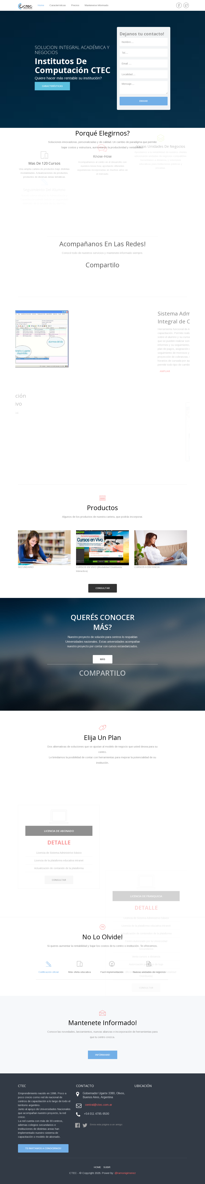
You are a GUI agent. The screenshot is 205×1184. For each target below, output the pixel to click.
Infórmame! (102, 1054)
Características (57, 5)
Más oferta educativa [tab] (79, 967)
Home (97, 1167)
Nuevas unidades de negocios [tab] (149, 967)
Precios (75, 5)
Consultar (102, 588)
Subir (106, 1167)
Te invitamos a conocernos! (43, 1148)
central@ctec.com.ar (98, 1104)
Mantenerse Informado (96, 5)
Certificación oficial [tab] (48, 967)
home (41, 5)
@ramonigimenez (125, 1172)
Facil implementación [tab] (112, 967)
